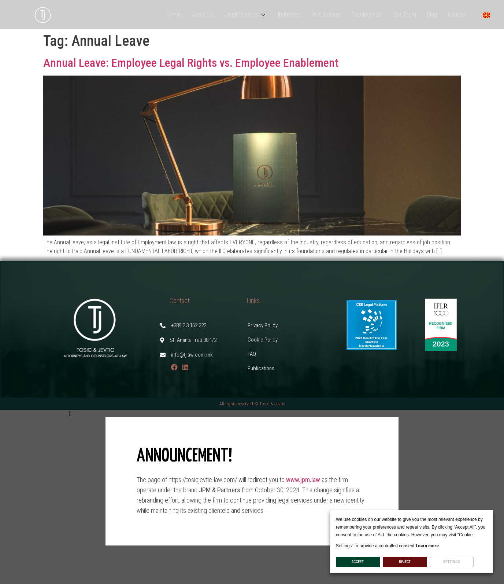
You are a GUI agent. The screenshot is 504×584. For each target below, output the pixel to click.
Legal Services (246, 14)
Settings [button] (451, 561)
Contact (457, 14)
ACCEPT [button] (358, 562)
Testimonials (367, 14)
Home (174, 14)
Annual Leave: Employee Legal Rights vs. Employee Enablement (190, 63)
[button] (252, 413)
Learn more (427, 545)
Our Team (404, 14)
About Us (203, 14)
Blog (432, 14)
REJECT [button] (405, 562)
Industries (289, 14)
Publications (326, 14)
